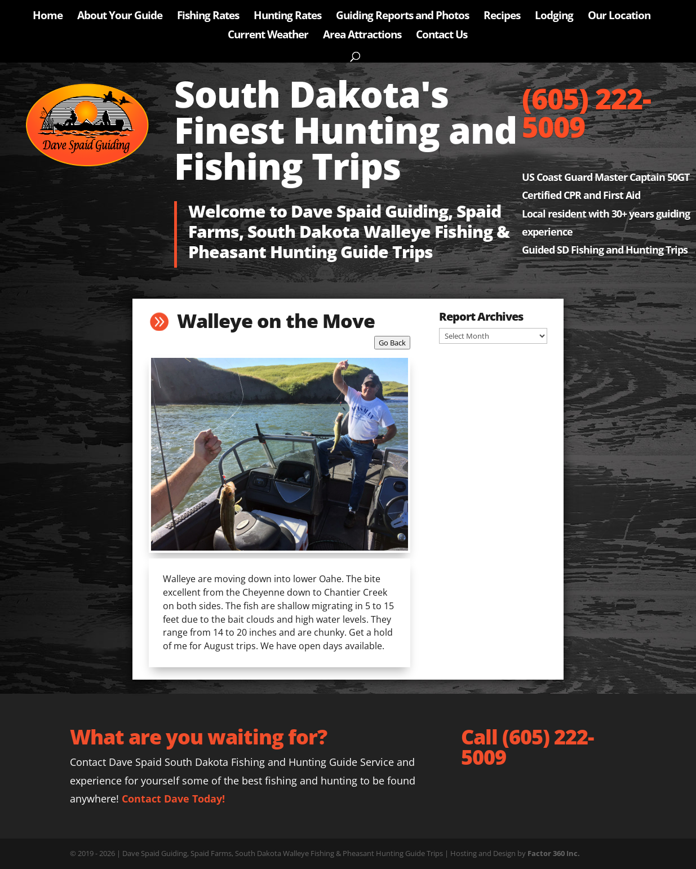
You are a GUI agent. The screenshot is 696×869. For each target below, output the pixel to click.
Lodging (554, 17)
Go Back (392, 343)
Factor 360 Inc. (553, 853)
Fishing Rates (208, 17)
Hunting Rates (287, 17)
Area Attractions (362, 36)
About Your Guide (119, 17)
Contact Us (441, 36)
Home (48, 17)
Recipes (502, 17)
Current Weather (268, 36)
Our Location (619, 17)
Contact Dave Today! (173, 798)
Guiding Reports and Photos (402, 17)
